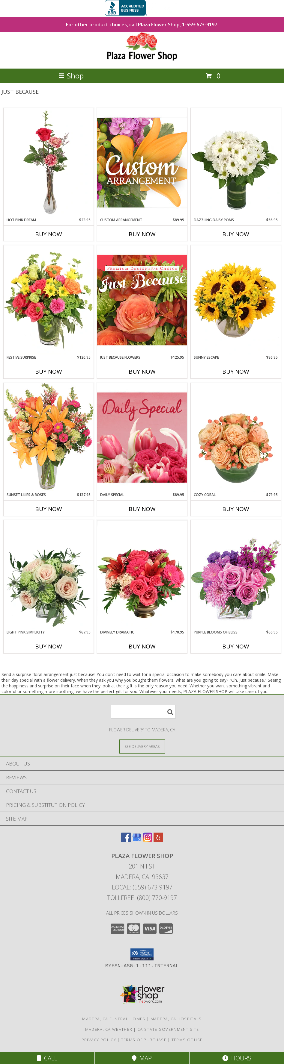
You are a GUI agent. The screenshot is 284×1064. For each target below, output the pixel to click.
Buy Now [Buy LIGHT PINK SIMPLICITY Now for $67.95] (48, 646)
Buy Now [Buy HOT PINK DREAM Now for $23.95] (48, 234)
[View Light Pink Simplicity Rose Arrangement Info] (49, 574)
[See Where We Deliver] (142, 746)
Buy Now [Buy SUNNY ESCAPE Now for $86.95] (235, 371)
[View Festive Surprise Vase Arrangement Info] (49, 299)
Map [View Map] (142, 1058)
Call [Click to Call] (47, 1058)
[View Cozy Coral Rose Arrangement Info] (236, 437)
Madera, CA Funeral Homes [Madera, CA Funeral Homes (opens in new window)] (113, 1018)
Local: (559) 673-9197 (142, 887)
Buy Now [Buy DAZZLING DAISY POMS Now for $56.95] (235, 234)
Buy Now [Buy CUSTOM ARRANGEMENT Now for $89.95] (142, 234)
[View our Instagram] (147, 840)
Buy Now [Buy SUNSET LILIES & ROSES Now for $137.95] (48, 509)
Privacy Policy (99, 1039)
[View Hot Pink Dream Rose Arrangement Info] (49, 162)
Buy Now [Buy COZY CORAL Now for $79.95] (235, 509)
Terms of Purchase (143, 1039)
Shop (71, 76)
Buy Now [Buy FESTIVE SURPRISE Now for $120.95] (48, 371)
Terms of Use (187, 1039)
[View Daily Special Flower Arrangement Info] (142, 437)
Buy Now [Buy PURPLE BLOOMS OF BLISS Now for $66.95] (235, 646)
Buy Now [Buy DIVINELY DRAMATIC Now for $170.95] (142, 646)
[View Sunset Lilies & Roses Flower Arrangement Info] (49, 437)
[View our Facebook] (126, 840)
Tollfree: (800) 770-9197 (142, 898)
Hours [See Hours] (236, 1058)
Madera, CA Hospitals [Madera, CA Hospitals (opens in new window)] (176, 1018)
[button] (142, 954)
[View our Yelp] (158, 840)
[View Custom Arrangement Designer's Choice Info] (142, 162)
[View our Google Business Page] (137, 840)
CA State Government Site (168, 1029)
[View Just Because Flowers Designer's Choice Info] (142, 299)
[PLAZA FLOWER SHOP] (142, 60)
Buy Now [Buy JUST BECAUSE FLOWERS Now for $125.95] (142, 371)
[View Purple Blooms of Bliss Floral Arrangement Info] (236, 574)
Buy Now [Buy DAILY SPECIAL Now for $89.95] (142, 509)
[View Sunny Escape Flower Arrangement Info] (236, 299)
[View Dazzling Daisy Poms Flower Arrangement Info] (236, 162)
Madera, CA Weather (108, 1029)
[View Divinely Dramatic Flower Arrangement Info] (142, 574)
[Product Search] (143, 712)
